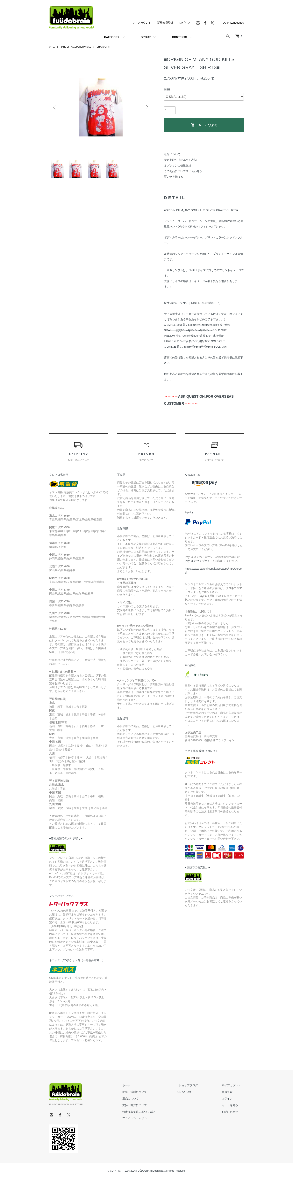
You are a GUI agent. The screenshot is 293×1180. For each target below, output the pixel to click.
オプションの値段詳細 (177, 165)
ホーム (52, 46)
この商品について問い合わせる (183, 171)
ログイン (184, 22)
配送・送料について (150, 1093)
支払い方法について (150, 1106)
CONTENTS (179, 37)
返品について (172, 154)
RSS (191, 1093)
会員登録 (230, 1093)
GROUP (146, 37)
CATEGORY (111, 37)
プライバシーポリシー (151, 1119)
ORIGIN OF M (110, 46)
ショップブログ (197, 1086)
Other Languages (233, 22)
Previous (55, 107)
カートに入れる (204, 125)
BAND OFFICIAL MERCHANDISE (79, 46)
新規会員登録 (165, 22)
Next (146, 107)
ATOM (200, 1093)
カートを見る (233, 1106)
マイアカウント (141, 22)
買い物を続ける (173, 176)
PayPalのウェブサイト (198, 562)
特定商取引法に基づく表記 (180, 159)
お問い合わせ (233, 1113)
